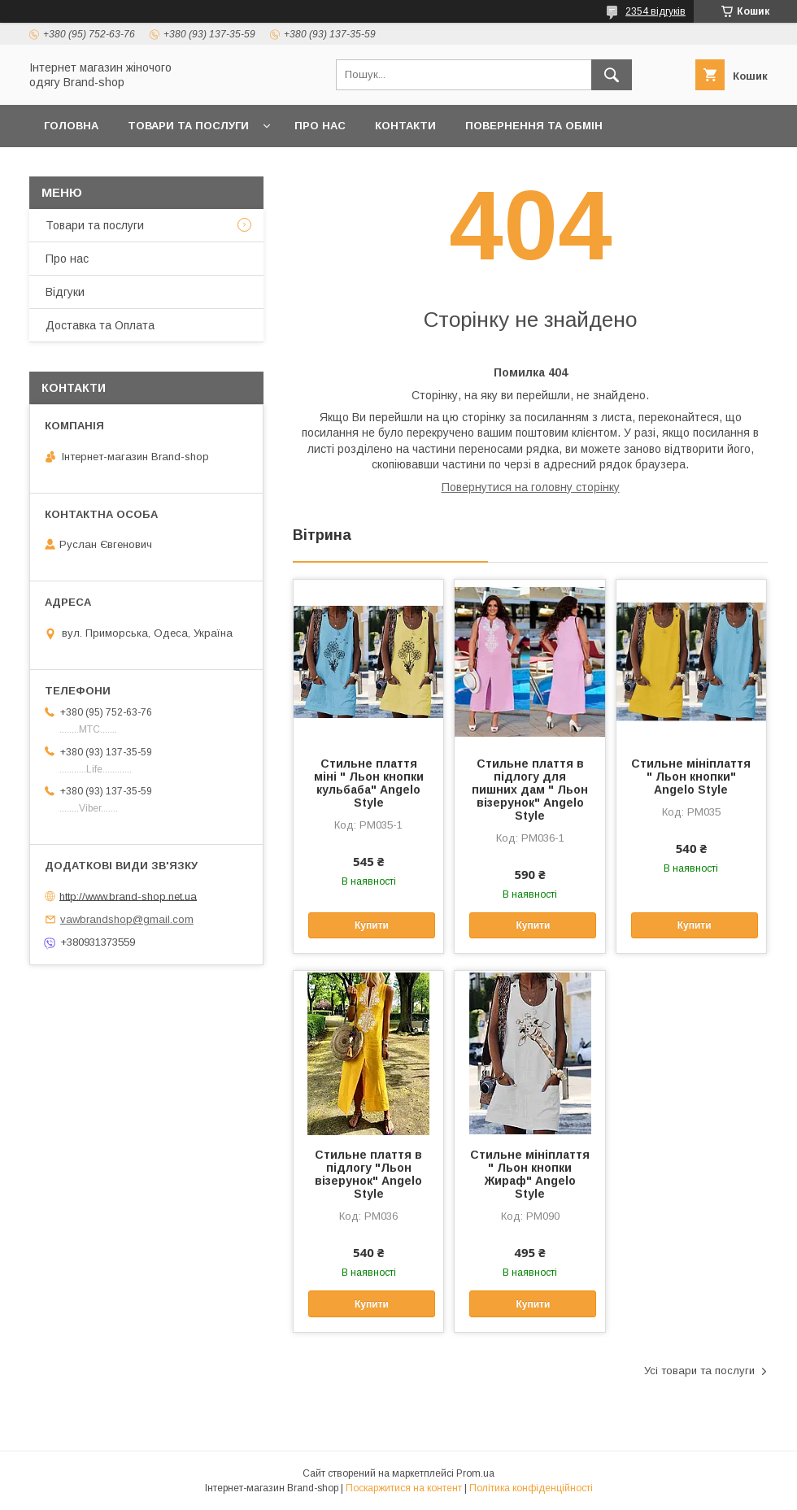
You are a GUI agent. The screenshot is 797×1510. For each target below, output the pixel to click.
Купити (372, 925)
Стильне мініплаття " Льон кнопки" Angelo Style (691, 776)
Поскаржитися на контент (404, 1488)
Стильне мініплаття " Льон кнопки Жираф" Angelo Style (530, 1174)
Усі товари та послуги (699, 1370)
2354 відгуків (655, 11)
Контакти (405, 126)
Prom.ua (475, 1473)
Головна (71, 126)
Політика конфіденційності (531, 1488)
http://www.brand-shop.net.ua (128, 896)
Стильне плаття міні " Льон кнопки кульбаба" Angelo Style (369, 783)
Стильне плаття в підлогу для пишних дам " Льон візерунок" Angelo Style (530, 789)
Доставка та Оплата (108, 168)
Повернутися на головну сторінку (531, 487)
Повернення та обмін (534, 126)
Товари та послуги (188, 126)
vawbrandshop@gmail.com (127, 919)
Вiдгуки (65, 291)
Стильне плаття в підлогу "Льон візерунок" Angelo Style (368, 1174)
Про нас (320, 126)
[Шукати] (611, 74)
